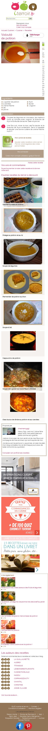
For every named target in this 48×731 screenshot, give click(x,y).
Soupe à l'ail (7, 327)
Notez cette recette (35, 163)
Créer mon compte (23, 27)
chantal (18, 682)
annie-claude (20, 688)
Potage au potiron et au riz (13, 235)
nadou (17, 675)
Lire (4, 589)
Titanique (18, 666)
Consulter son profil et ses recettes (16, 453)
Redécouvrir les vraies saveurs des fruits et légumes (21, 588)
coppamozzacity (21, 678)
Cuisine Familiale (21, 672)
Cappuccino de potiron (11, 358)
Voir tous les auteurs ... (9, 695)
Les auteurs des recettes (15, 652)
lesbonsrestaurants (24, 669)
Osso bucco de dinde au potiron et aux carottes (21, 420)
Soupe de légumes (10, 266)
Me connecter (21, 25)
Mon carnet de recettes (23, 138)
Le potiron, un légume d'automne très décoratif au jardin (23, 602)
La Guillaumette (21, 659)
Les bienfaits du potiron (10, 630)
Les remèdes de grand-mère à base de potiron (19, 616)
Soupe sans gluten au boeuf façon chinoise (19, 389)
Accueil (4, 30)
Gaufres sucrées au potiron (13, 204)
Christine (18, 685)
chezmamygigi (23, 429)
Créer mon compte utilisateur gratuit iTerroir (23, 156)
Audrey (17, 662)
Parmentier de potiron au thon (14, 297)
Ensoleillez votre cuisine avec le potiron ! (16, 644)
